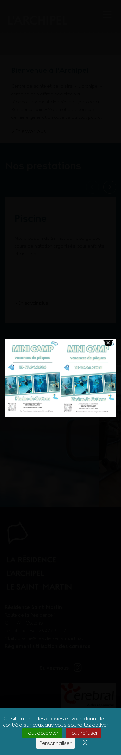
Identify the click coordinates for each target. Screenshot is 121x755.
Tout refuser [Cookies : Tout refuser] (83, 733)
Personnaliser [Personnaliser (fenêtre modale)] (55, 743)
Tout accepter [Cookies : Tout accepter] (42, 733)
